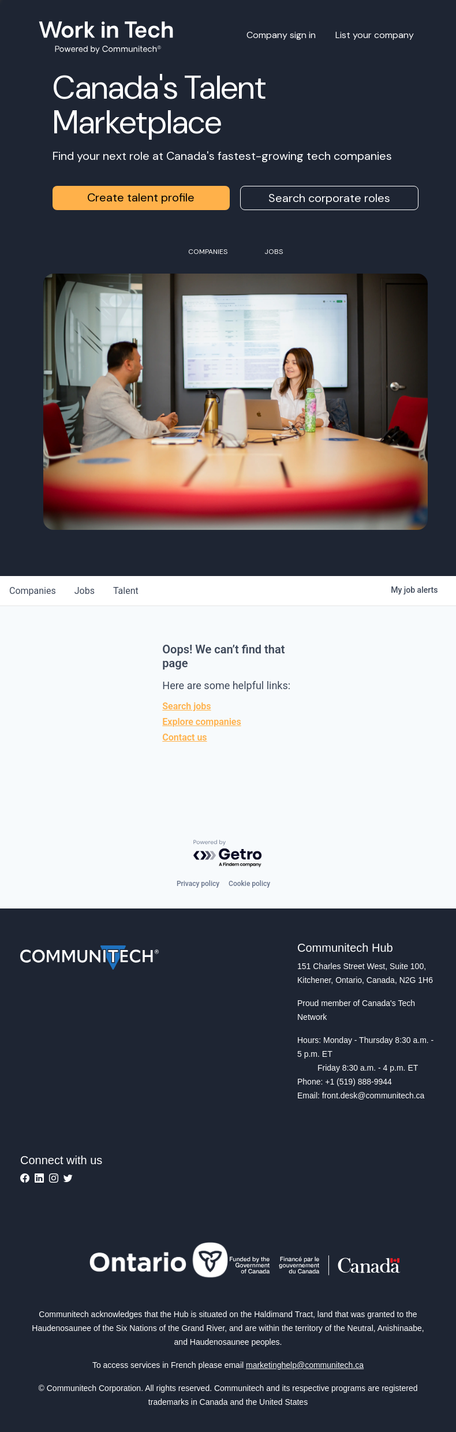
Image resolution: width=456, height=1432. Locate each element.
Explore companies (201, 721)
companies (32, 590)
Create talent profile (141, 197)
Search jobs (186, 706)
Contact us (184, 737)
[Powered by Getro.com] (228, 854)
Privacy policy (198, 884)
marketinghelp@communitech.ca (305, 1365)
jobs (84, 590)
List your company (374, 35)
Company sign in (281, 35)
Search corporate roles (329, 197)
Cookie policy (249, 884)
